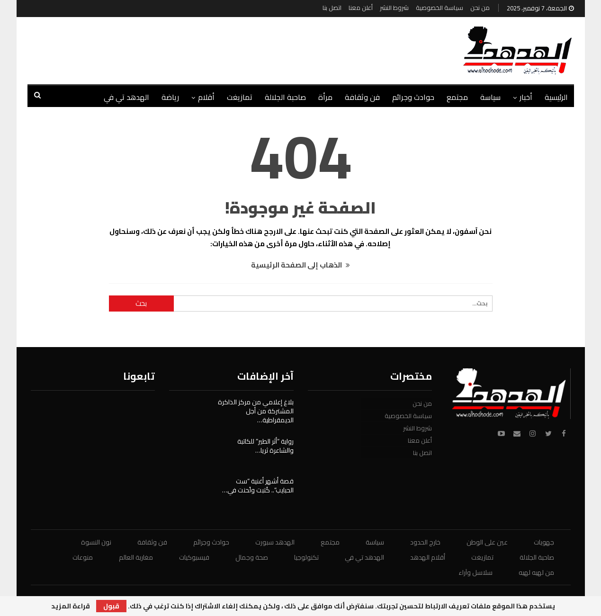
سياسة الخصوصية (439, 7)
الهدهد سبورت (275, 542)
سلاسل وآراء (475, 572)
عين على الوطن (487, 542)
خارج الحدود (425, 542)
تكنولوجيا (306, 557)
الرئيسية (556, 97)
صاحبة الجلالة (285, 97)
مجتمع (457, 97)
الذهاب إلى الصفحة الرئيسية (300, 265)
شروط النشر (394, 7)
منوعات (82, 557)
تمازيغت (239, 97)
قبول (111, 606)
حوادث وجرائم (413, 97)
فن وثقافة (362, 97)
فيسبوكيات (194, 557)
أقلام (206, 97)
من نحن (480, 7)
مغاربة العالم (136, 557)
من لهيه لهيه (536, 572)
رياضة (170, 97)
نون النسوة (96, 542)
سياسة (490, 97)
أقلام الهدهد (427, 557)
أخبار (526, 97)
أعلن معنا (361, 7)
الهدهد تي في (126, 97)
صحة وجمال (251, 557)
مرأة (325, 97)
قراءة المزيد (70, 606)
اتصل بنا (332, 7)
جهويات (544, 542)
